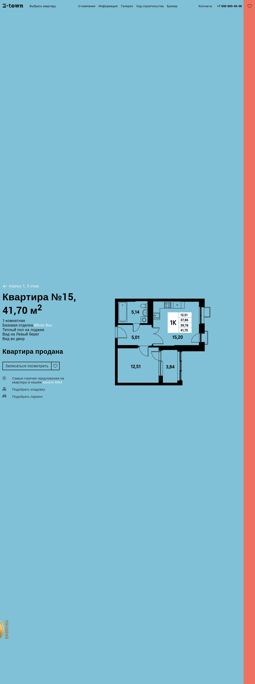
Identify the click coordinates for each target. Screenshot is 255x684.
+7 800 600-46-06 (229, 6)
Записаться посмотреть (27, 365)
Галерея (127, 6)
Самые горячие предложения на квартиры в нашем (38, 380)
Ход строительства (150, 6)
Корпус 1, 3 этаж (20, 286)
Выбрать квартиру (43, 6)
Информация (108, 6)
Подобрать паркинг (27, 396)
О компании (86, 6)
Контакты (205, 6)
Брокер (172, 6)
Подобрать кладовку (28, 389)
